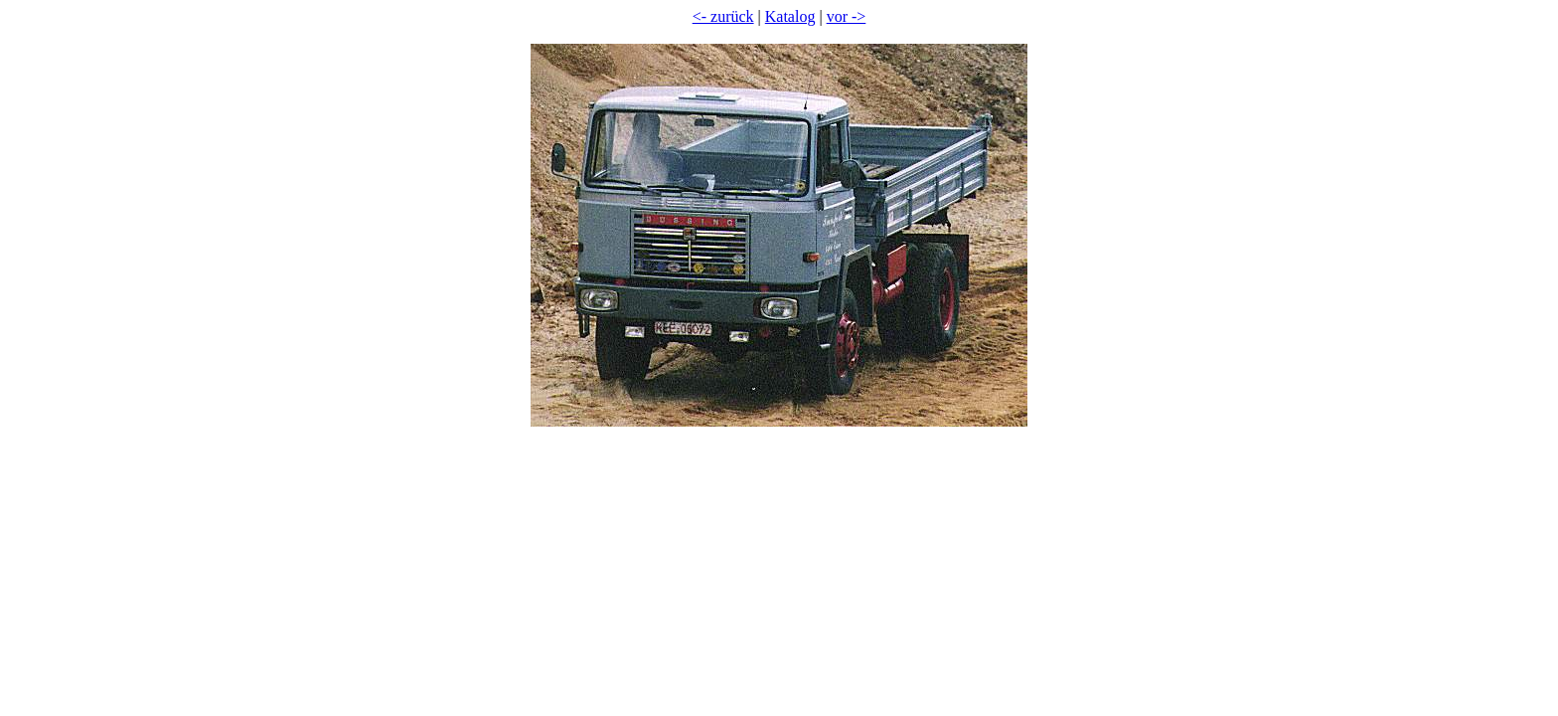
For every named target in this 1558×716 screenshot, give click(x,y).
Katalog (790, 16)
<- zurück (723, 16)
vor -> (846, 16)
